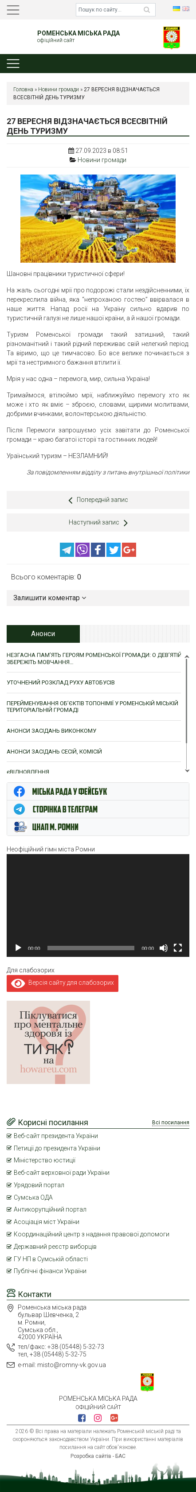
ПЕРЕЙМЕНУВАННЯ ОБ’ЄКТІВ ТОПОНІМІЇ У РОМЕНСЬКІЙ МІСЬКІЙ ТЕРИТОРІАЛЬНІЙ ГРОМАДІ (92, 707)
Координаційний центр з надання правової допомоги (91, 1234)
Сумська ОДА (33, 1197)
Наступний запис (98, 523)
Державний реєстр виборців (55, 1246)
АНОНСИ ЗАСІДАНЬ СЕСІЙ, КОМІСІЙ (54, 751)
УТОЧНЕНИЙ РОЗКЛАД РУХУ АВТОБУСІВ (61, 682)
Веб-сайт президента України (56, 1135)
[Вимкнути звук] (163, 948)
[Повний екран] (177, 948)
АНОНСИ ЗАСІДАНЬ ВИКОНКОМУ (51, 730)
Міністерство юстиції (44, 1160)
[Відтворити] (18, 948)
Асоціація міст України (46, 1221)
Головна (23, 89)
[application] (98, 905)
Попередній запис (98, 500)
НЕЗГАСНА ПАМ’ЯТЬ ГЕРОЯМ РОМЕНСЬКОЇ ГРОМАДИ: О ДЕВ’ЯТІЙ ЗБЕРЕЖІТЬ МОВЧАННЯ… (94, 658)
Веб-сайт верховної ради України (62, 1172)
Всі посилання (170, 1122)
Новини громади (58, 89)
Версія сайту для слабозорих (62, 982)
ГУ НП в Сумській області (51, 1259)
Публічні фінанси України (50, 1270)
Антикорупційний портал (50, 1209)
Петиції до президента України (57, 1148)
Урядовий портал (39, 1185)
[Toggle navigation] (13, 9)
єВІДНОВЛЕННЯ (28, 772)
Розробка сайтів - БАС (98, 1456)
